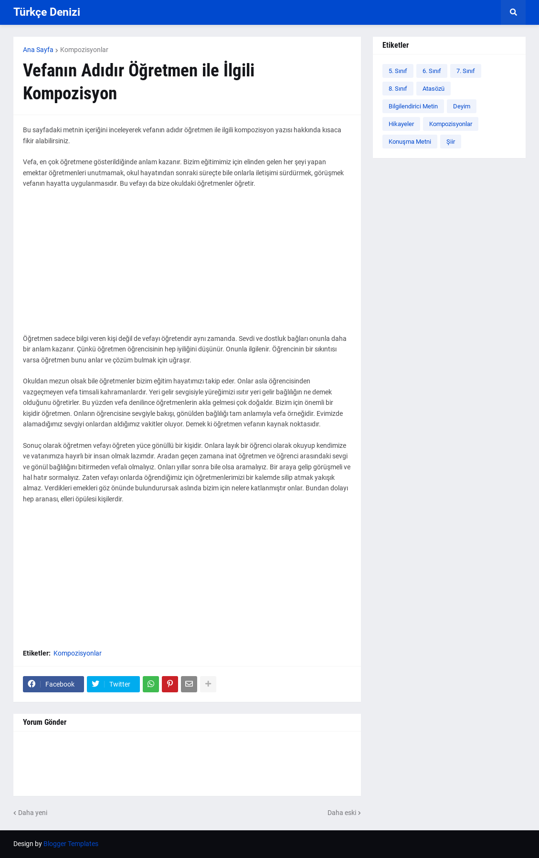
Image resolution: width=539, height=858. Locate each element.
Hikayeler (401, 123)
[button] (513, 12)
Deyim (461, 106)
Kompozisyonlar (84, 49)
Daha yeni (32, 812)
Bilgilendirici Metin (413, 106)
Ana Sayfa (38, 49)
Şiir (450, 141)
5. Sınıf (398, 70)
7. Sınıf (465, 70)
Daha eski (342, 812)
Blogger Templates (70, 843)
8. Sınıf (398, 88)
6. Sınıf (432, 70)
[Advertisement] (187, 266)
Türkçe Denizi (46, 12)
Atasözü (433, 88)
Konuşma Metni (410, 141)
